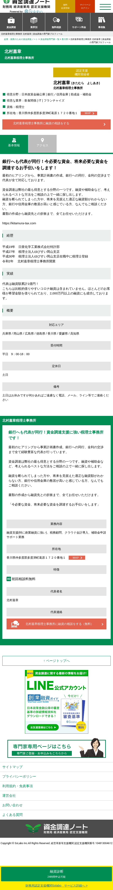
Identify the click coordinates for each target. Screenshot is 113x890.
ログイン (85, 6)
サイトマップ (12, 767)
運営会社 (9, 795)
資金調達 (11, 27)
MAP (88, 113)
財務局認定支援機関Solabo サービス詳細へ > (57, 885)
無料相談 (56, 27)
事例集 (101, 27)
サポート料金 (79, 27)
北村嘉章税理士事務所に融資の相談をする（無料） (60, 624)
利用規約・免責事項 (17, 786)
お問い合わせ (12, 805)
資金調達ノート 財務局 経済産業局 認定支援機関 (28, 6)
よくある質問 (12, 815)
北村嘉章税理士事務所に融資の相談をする (41, 123)
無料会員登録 (65, 6)
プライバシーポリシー (19, 776)
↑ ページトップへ (56, 661)
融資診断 (56, 874)
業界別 (33, 27)
